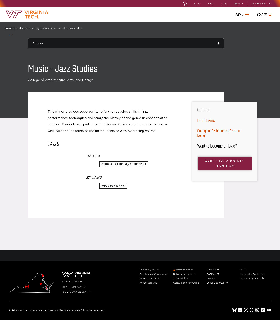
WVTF (243, 269)
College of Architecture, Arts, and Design (123, 164)
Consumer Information (186, 282)
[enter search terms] (264, 15)
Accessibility (180, 278)
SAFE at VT (213, 274)
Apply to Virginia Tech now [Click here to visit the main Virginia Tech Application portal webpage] (224, 163)
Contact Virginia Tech (76, 292)
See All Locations (74, 287)
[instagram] (257, 310)
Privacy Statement (150, 278)
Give (224, 4)
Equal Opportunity (217, 282)
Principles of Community (153, 274)
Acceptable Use (148, 282)
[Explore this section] (126, 43)
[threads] (252, 310)
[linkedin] (263, 310)
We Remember (184, 269)
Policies (211, 278)
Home (9, 28)
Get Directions (72, 281)
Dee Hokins (206, 120)
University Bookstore (252, 274)
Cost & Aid (213, 269)
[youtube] (269, 310)
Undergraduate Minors (44, 28)
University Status (149, 269)
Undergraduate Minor (113, 185)
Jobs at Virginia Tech (252, 278)
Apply (197, 4)
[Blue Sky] (234, 310)
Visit (211, 4)
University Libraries (184, 274)
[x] (246, 310)
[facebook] (240, 310)
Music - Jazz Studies (70, 28)
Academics (22, 28)
